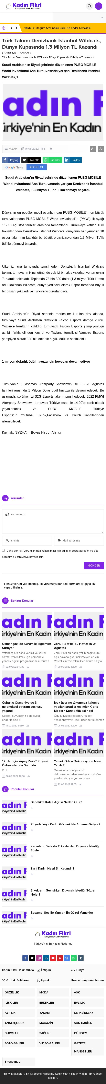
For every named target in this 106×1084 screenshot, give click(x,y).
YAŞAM (24, 52)
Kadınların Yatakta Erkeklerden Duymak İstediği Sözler (65, 848)
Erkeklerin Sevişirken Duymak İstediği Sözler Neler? (63, 892)
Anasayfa (9, 52)
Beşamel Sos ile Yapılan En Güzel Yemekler (62, 913)
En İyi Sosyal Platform (39, 1073)
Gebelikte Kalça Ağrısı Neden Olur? (56, 802)
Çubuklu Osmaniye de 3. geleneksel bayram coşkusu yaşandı (22, 707)
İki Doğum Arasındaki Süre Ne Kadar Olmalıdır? (57, 28)
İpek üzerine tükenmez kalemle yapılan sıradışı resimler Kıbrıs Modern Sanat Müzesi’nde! (76, 707)
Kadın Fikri (61, 1073)
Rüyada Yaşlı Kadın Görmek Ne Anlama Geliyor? (65, 824)
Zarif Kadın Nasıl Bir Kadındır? (52, 868)
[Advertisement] (53, 463)
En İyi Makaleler (13, 1073)
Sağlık (74, 1073)
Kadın (83, 1073)
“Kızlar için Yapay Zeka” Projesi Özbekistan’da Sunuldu (25, 763)
